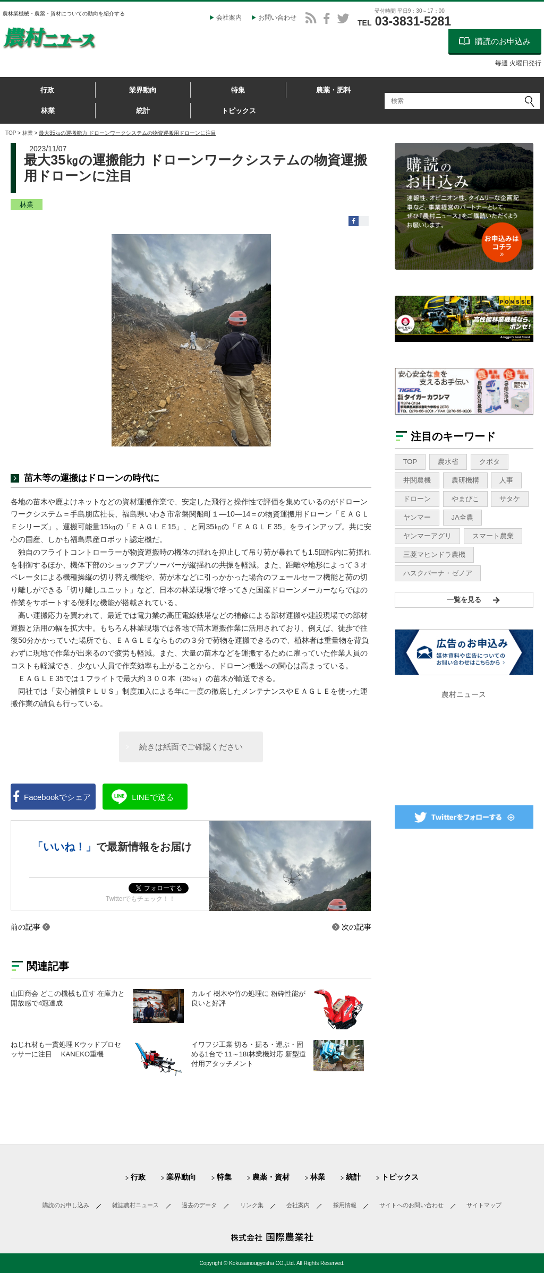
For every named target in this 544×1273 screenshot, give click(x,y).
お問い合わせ (277, 17)
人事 (506, 480)
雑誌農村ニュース (135, 1205)
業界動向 (143, 90)
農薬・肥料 (333, 90)
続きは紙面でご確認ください (191, 746)
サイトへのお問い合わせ (411, 1205)
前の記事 (25, 927)
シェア (57, 797)
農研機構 (465, 480)
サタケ (509, 499)
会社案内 (229, 17)
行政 (47, 90)
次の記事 (356, 927)
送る (152, 797)
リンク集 (252, 1205)
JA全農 (462, 517)
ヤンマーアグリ (427, 536)
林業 (48, 111)
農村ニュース (463, 694)
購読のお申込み (503, 41)
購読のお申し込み (65, 1205)
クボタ (489, 462)
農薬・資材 (271, 1177)
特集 (238, 90)
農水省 (448, 462)
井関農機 (417, 480)
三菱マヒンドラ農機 (434, 554)
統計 (143, 111)
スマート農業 (493, 536)
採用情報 (344, 1205)
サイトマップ (484, 1205)
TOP (10, 133)
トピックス (239, 111)
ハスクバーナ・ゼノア (437, 573)
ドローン (417, 499)
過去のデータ (199, 1205)
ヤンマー (417, 517)
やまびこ (465, 499)
